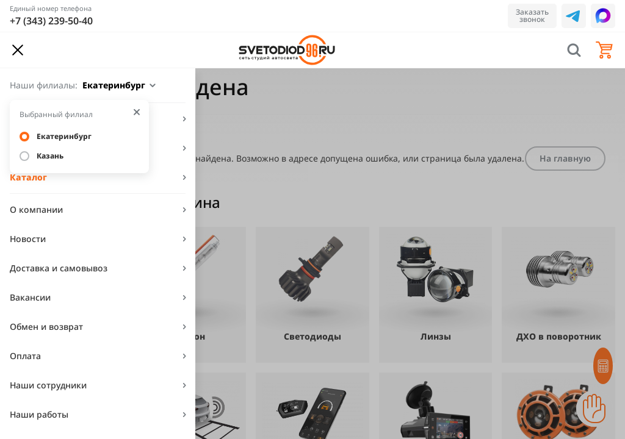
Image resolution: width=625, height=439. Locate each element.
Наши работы (39, 414)
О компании (36, 209)
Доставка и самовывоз (58, 268)
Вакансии (30, 297)
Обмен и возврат (46, 326)
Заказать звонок (532, 15)
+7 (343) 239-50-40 (51, 20)
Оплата (25, 356)
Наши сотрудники (48, 385)
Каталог (28, 177)
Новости (28, 238)
